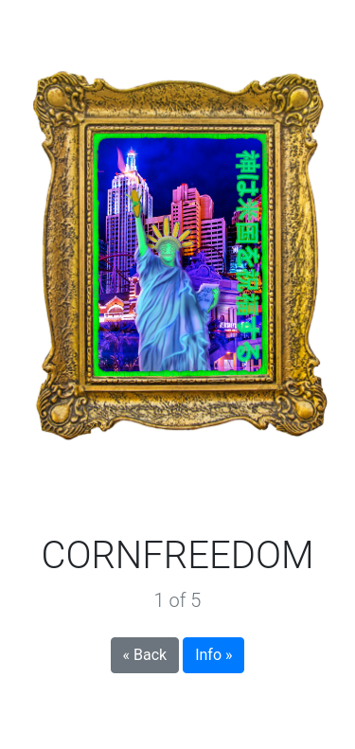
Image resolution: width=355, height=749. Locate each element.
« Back (145, 655)
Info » (213, 655)
